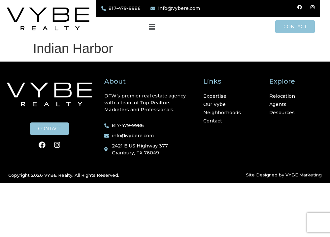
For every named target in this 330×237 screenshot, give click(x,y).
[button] (156, 27)
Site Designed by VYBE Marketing (284, 174)
